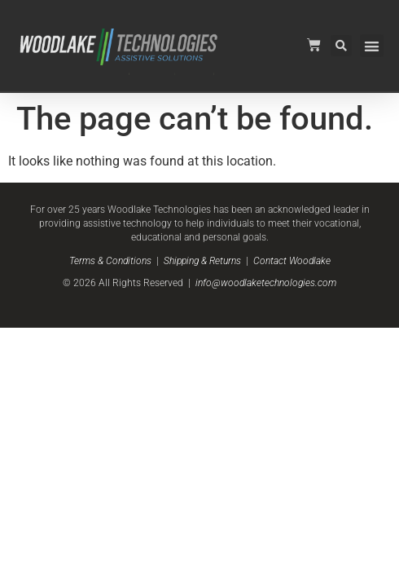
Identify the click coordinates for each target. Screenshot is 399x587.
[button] (372, 46)
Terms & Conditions (110, 261)
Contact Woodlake (292, 261)
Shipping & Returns (202, 261)
